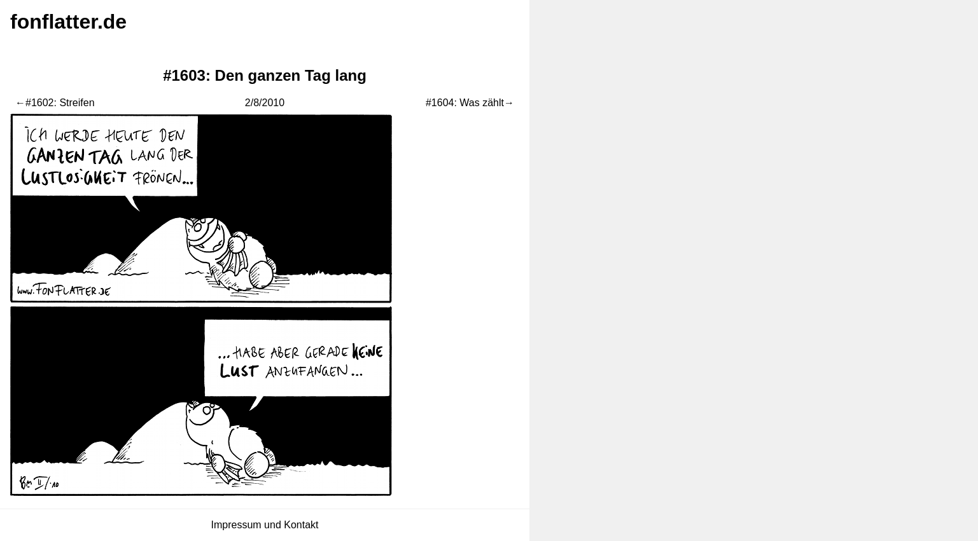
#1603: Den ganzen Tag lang (265, 75)
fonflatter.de (68, 21)
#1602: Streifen (60, 102)
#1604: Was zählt (465, 102)
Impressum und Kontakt (265, 524)
